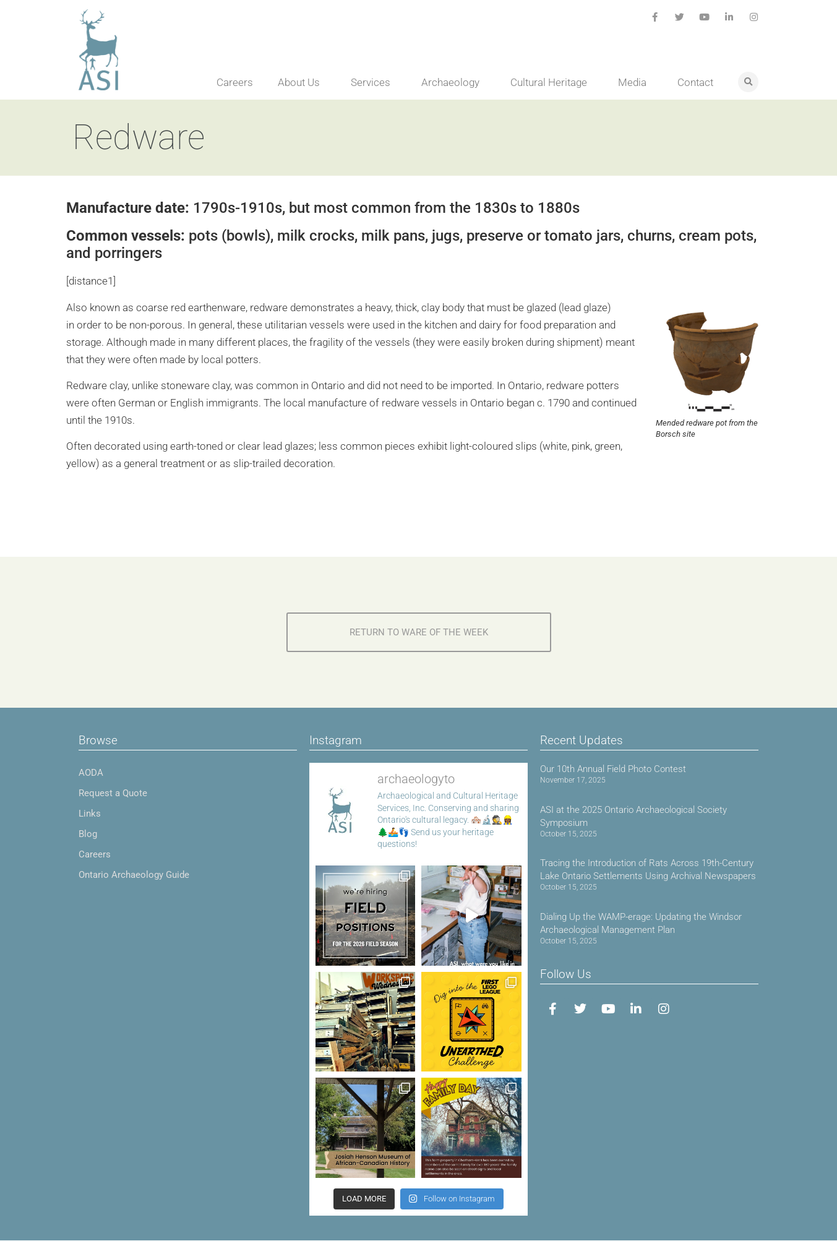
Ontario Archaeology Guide (134, 874)
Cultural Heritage (551, 82)
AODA (91, 772)
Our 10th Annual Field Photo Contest (613, 769)
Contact (695, 82)
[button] (748, 82)
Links (90, 813)
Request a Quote (113, 793)
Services (374, 82)
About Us (302, 82)
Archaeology (453, 82)
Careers (235, 82)
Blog (88, 834)
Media (635, 82)
